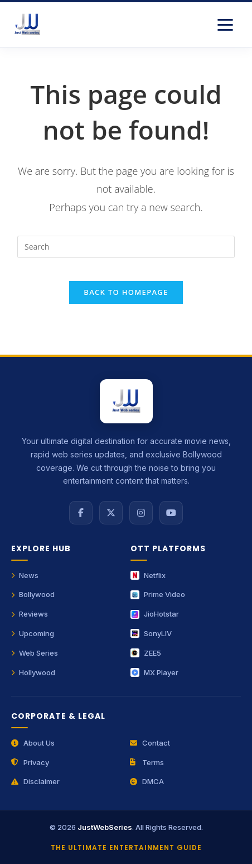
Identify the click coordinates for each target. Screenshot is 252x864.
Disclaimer (35, 781)
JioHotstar (154, 613)
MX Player (154, 672)
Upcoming (32, 633)
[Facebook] (81, 512)
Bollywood (33, 594)
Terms (147, 762)
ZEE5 (145, 652)
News (24, 575)
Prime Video (157, 594)
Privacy (30, 762)
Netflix (148, 575)
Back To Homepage (126, 292)
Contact (150, 742)
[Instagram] (141, 512)
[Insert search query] (126, 247)
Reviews (29, 613)
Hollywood (33, 672)
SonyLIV (151, 633)
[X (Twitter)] (111, 512)
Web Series (34, 652)
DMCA (147, 781)
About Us (33, 742)
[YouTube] (171, 512)
